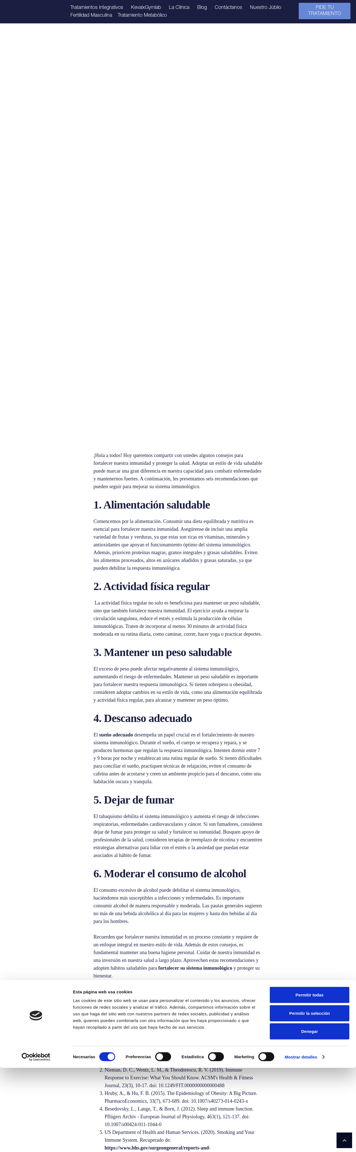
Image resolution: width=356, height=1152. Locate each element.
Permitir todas (310, 1079)
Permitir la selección (309, 1097)
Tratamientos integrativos (96, 7)
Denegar (309, 1115)
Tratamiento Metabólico (142, 15)
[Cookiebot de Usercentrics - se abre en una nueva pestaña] (36, 1141)
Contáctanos (228, 7)
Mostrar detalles (301, 1141)
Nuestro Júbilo (265, 7)
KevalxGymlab (146, 7)
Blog (202, 7)
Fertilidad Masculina (91, 15)
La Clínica (179, 7)
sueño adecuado (116, 442)
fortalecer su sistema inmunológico (195, 676)
